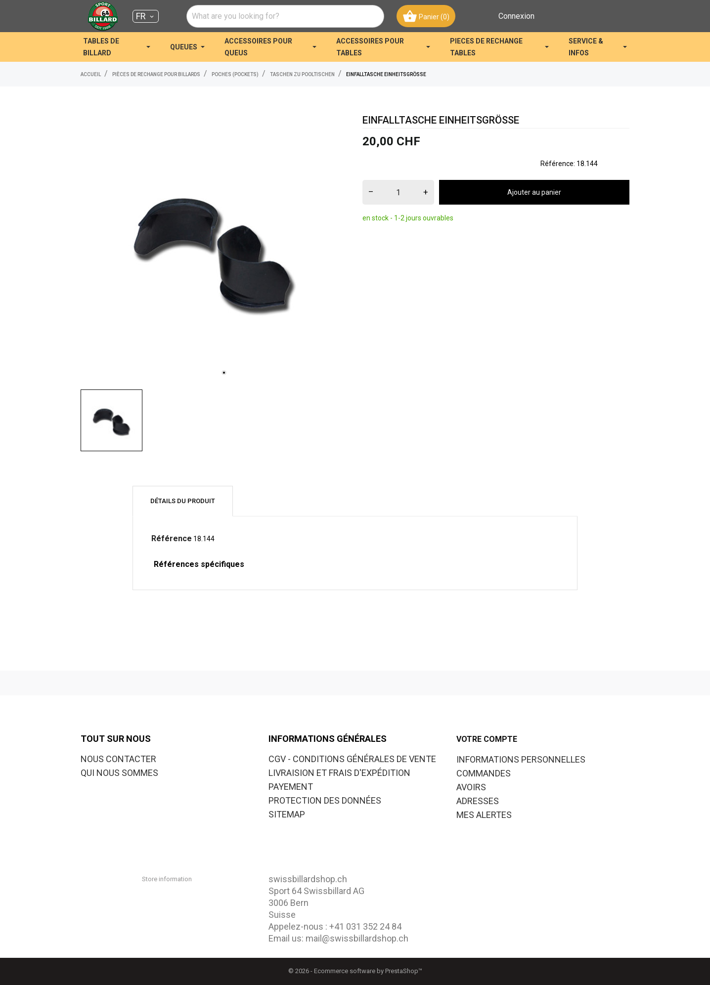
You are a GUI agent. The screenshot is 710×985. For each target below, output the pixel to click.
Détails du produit (182, 501)
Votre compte (486, 739)
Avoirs (471, 787)
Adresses (477, 801)
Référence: (557, 164)
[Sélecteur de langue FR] (145, 16)
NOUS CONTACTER (118, 759)
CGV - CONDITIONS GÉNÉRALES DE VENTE (352, 759)
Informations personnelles (520, 759)
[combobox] (285, 16)
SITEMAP (286, 814)
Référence (171, 538)
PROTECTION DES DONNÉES (324, 800)
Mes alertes (484, 815)
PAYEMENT (290, 786)
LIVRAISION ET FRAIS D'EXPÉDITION (339, 773)
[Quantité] (398, 192)
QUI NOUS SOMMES (119, 773)
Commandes (483, 773)
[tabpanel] (214, 248)
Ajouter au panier (534, 192)
